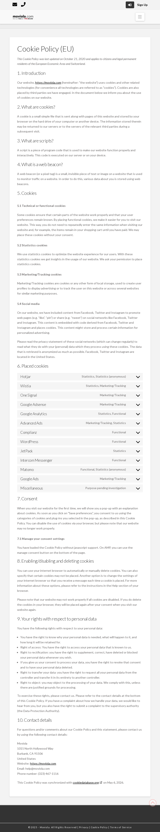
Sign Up (142, 5)
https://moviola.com (48, 82)
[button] (140, 17)
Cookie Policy (100, 827)
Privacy (84, 827)
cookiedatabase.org (86, 782)
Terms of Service (121, 827)
